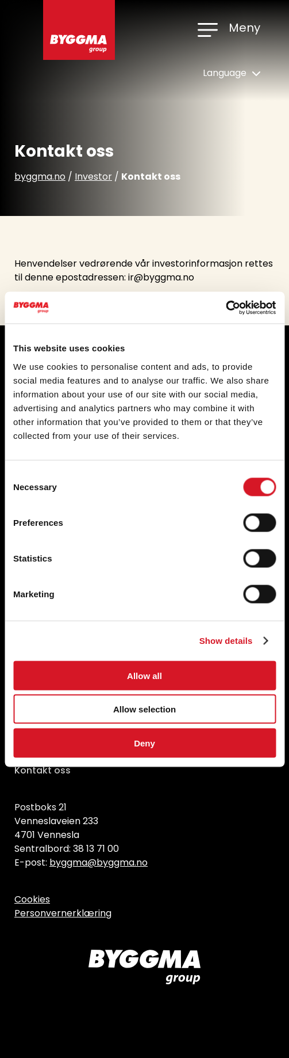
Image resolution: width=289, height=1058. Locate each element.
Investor (93, 176)
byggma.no (39, 176)
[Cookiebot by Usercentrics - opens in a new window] (225, 307)
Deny (144, 743)
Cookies (32, 899)
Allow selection (144, 709)
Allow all (144, 675)
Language (231, 72)
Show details (226, 641)
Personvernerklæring (62, 913)
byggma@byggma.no (98, 862)
